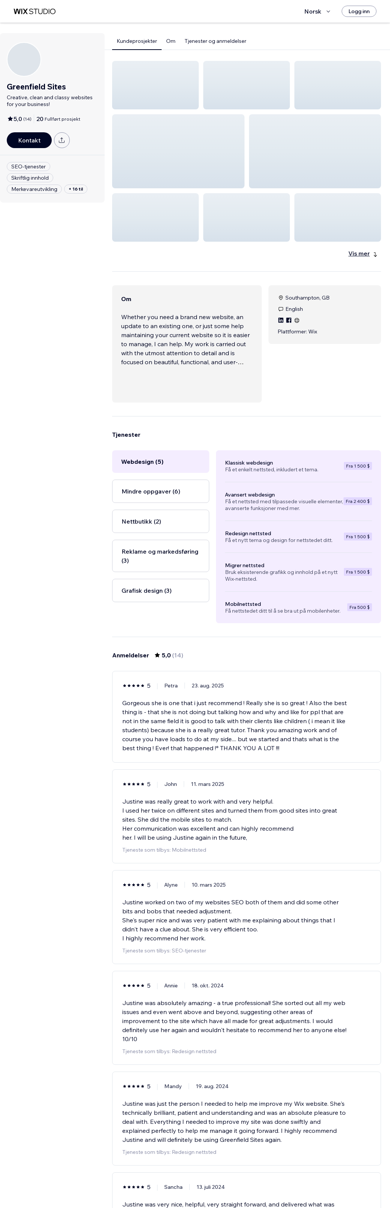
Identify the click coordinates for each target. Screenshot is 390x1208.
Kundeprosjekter (137, 41)
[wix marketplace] (35, 11)
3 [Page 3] (260, 1180)
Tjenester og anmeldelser (215, 41)
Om (171, 41)
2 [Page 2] (246, 1180)
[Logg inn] (359, 11)
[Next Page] (273, 1180)
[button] (155, 85)
